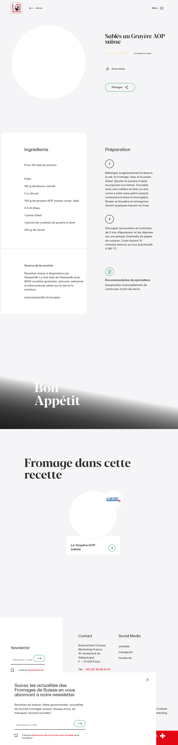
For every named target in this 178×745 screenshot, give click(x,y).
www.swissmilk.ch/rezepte (42, 297)
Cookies (161, 709)
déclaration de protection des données (31, 672)
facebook (125, 658)
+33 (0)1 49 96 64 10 (97, 669)
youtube (124, 646)
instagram (126, 652)
